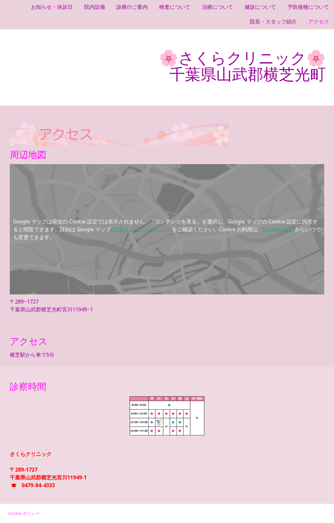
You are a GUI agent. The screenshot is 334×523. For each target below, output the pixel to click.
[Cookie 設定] (279, 229)
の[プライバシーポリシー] (141, 229)
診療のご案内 (132, 7)
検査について (174, 7)
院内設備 (94, 7)
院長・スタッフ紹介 (273, 22)
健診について (260, 7)
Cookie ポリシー (24, 513)
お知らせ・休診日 (52, 7)
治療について (217, 7)
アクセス (318, 22)
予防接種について (308, 7)
